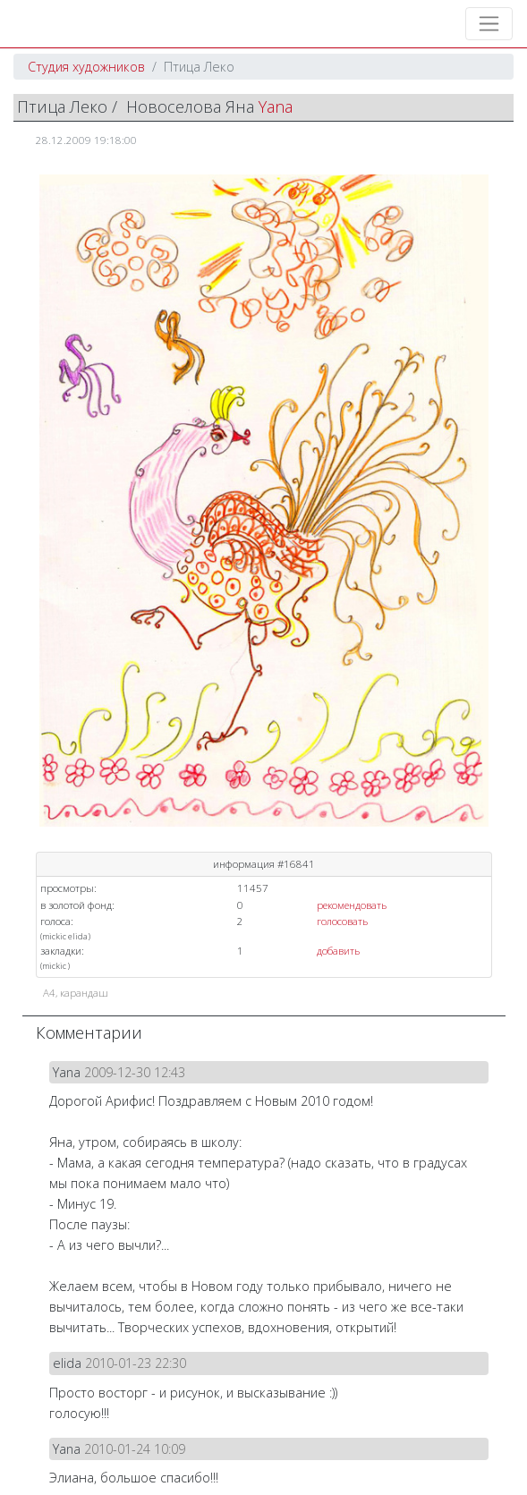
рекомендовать (352, 905)
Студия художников (86, 66)
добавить (338, 950)
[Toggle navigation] (489, 23)
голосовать (342, 921)
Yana (276, 106)
